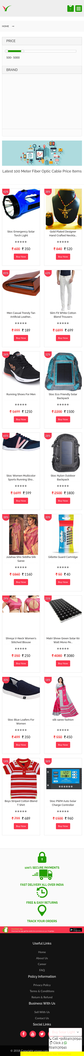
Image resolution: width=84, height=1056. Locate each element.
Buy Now (21, 256)
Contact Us (42, 1018)
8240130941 (58, 1047)
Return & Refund (42, 997)
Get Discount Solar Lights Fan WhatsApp (45, 1053)
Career (42, 964)
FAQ (42, 970)
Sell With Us (42, 1012)
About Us (42, 958)
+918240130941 (70, 1039)
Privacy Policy (42, 985)
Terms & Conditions (42, 991)
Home (42, 952)
